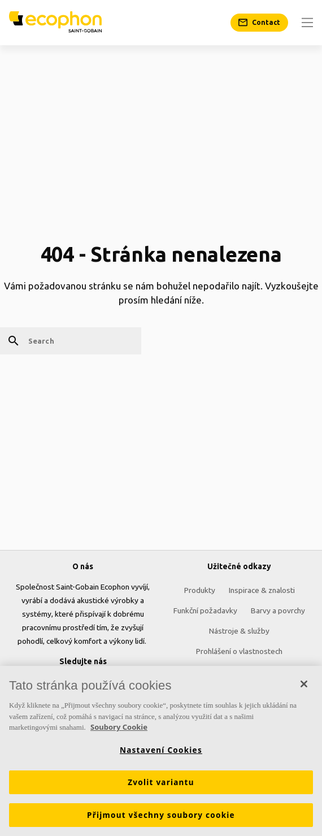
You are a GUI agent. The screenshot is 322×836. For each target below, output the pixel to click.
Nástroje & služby (239, 630)
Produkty (199, 590)
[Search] (70, 340)
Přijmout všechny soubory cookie (161, 815)
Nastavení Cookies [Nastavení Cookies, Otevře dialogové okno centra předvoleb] (161, 750)
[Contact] (259, 23)
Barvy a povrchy (278, 610)
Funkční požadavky (205, 610)
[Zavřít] (303, 684)
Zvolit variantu (161, 782)
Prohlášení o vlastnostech (239, 651)
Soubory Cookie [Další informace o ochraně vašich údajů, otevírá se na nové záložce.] (118, 727)
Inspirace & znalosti (262, 590)
